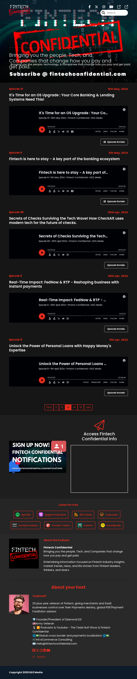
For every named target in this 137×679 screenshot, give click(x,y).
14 (74, 407)
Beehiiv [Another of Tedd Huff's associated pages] (38, 657)
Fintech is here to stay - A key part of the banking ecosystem (64, 158)
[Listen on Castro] (85, 525)
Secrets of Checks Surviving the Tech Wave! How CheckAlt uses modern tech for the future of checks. (66, 220)
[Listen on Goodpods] (111, 525)
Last (88, 407)
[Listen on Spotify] (23, 514)
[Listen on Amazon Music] (25, 525)
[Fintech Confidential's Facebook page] (90, 7)
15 (81, 407)
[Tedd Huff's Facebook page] (33, 650)
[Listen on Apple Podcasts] (52, 514)
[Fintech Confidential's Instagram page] (102, 7)
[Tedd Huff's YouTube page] (48, 650)
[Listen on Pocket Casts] (58, 525)
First (48, 407)
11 (56, 407)
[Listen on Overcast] (109, 514)
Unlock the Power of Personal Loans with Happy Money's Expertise (60, 348)
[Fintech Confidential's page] (117, 7)
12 (62, 407)
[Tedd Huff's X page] (37, 650)
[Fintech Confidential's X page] (94, 7)
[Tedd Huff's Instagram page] (41, 650)
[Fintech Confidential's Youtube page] (109, 7)
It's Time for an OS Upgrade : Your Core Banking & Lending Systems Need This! (61, 97)
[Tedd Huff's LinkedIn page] (44, 650)
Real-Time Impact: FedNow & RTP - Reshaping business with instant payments (64, 284)
